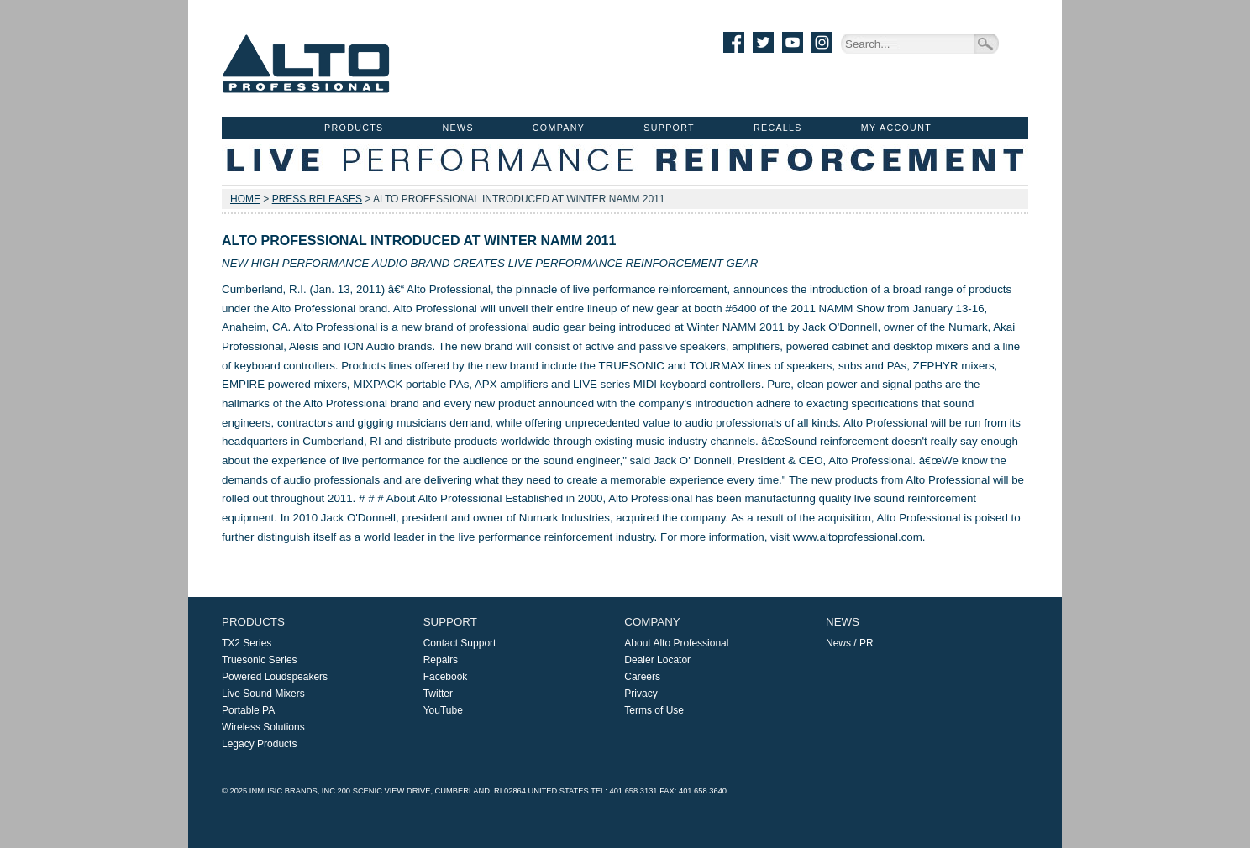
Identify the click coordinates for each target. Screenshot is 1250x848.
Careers (642, 677)
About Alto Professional (676, 643)
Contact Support (459, 643)
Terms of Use (654, 710)
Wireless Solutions (263, 727)
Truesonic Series (259, 660)
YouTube (443, 710)
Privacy (640, 693)
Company (559, 128)
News (458, 128)
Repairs (440, 660)
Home (245, 199)
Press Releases (317, 199)
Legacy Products (259, 744)
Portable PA (248, 710)
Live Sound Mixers (263, 693)
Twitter (438, 693)
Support (669, 128)
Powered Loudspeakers (275, 677)
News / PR (850, 643)
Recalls (778, 128)
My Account (896, 128)
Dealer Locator (657, 660)
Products (353, 128)
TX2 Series (246, 643)
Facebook (445, 677)
